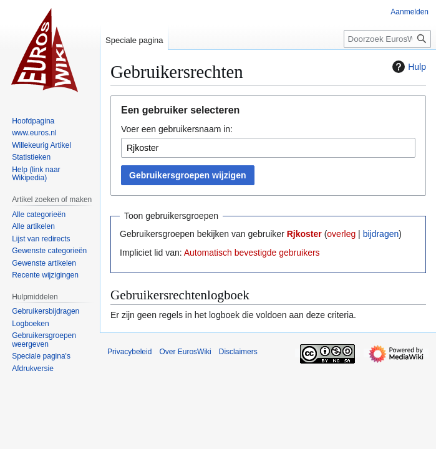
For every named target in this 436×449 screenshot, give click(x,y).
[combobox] (268, 148)
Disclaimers (238, 351)
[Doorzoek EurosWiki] (387, 39)
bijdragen (381, 234)
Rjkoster (304, 234)
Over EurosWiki (185, 351)
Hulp (407, 66)
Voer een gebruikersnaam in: (177, 129)
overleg (341, 234)
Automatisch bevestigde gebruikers (252, 253)
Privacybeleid (129, 351)
